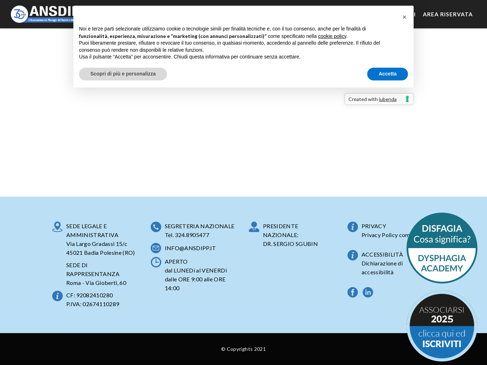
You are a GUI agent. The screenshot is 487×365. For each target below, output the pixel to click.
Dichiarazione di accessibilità (382, 267)
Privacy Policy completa (392, 234)
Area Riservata (448, 14)
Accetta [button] (388, 74)
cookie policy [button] (332, 36)
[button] (404, 17)
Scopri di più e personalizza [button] (123, 74)
